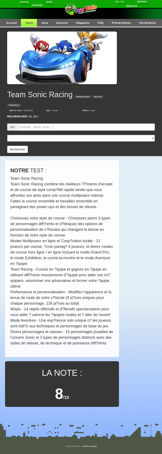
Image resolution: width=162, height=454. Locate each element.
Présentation (121, 22)
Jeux (44, 22)
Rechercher (17, 149)
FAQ (101, 22)
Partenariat (147, 22)
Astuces (62, 22)
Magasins (82, 22)
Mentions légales (90, 446)
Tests (29, 22)
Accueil (11, 22)
